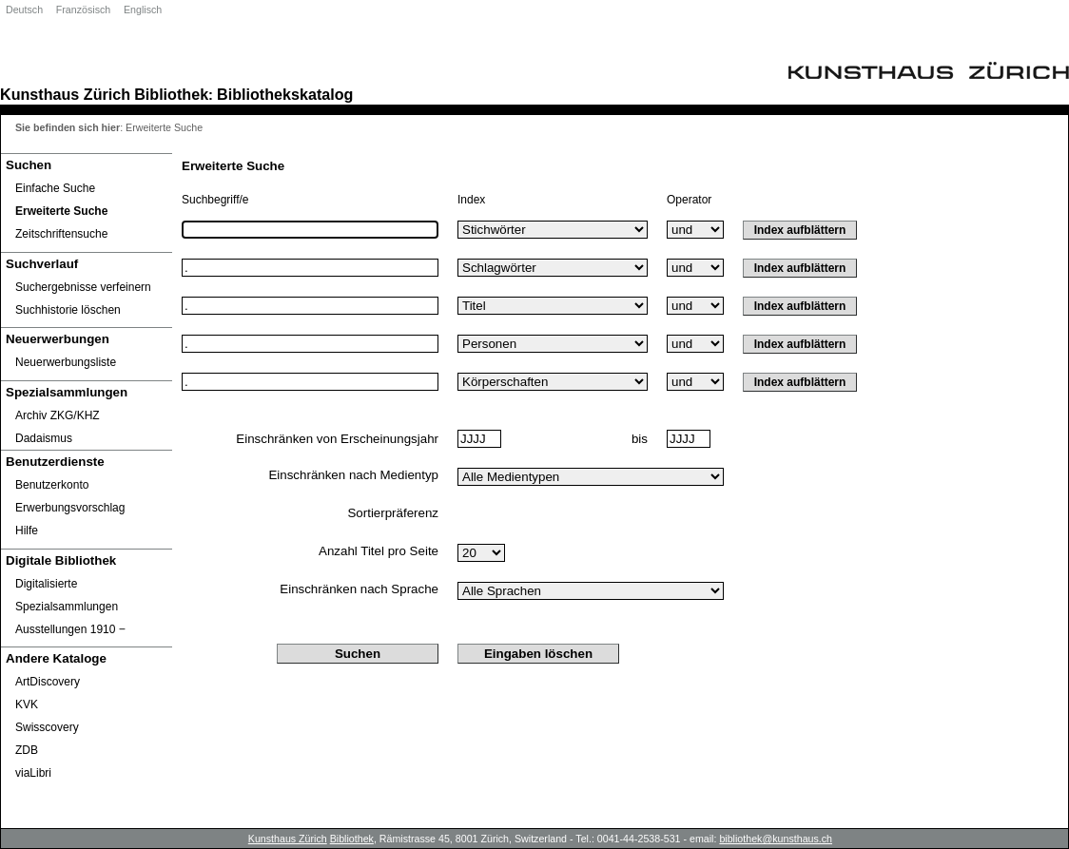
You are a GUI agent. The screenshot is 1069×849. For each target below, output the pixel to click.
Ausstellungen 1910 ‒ (70, 629)
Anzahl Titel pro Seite (378, 551)
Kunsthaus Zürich (65, 94)
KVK (26, 704)
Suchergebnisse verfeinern (83, 287)
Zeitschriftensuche (61, 234)
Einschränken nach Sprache (359, 589)
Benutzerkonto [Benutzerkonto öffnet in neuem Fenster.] (51, 485)
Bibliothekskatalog (285, 94)
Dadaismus (43, 438)
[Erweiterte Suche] (86, 211)
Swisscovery (47, 727)
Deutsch (24, 9)
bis (640, 439)
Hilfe (26, 530)
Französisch (83, 9)
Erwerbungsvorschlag (70, 507)
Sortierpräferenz (392, 513)
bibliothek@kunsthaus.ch (775, 838)
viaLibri (33, 773)
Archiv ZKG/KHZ (57, 415)
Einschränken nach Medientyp (353, 475)
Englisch (143, 9)
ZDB (26, 750)
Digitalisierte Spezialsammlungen (66, 595)
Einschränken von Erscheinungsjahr (337, 439)
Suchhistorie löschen (68, 310)
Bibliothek (171, 94)
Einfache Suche (55, 188)
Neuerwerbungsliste (65, 362)
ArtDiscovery (47, 681)
